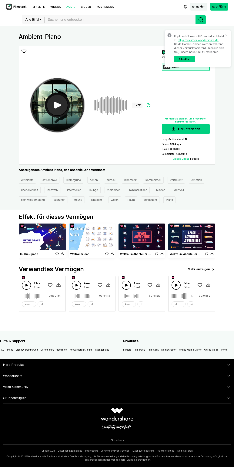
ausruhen (59, 199)
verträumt (176, 180)
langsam (96, 199)
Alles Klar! (184, 59)
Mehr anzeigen (201, 269)
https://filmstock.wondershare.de (198, 40)
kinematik (130, 180)
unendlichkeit (29, 190)
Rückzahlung (102, 349)
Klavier (160, 190)
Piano (169, 199)
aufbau (111, 180)
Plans (10, 349)
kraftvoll (179, 190)
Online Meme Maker (190, 349)
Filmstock (153, 349)
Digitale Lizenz (181, 158)
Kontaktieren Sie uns (81, 349)
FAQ (2, 349)
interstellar (74, 190)
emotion (196, 180)
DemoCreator (168, 349)
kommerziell (153, 180)
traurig (78, 199)
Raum (131, 199)
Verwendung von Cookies (115, 450)
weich (115, 199)
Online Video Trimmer (216, 349)
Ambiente (27, 180)
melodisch (113, 190)
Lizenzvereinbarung (27, 349)
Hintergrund (73, 180)
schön (94, 180)
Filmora (127, 349)
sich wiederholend (33, 199)
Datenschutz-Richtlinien (54, 349)
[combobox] (120, 19)
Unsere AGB (48, 450)
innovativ (52, 190)
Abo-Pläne (219, 6)
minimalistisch (138, 190)
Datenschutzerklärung (70, 450)
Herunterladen (185, 129)
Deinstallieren (185, 450)
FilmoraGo (139, 349)
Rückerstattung (166, 450)
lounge (93, 190)
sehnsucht (150, 199)
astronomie (49, 180)
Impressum (91, 450)
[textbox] (120, 20)
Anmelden (198, 6)
